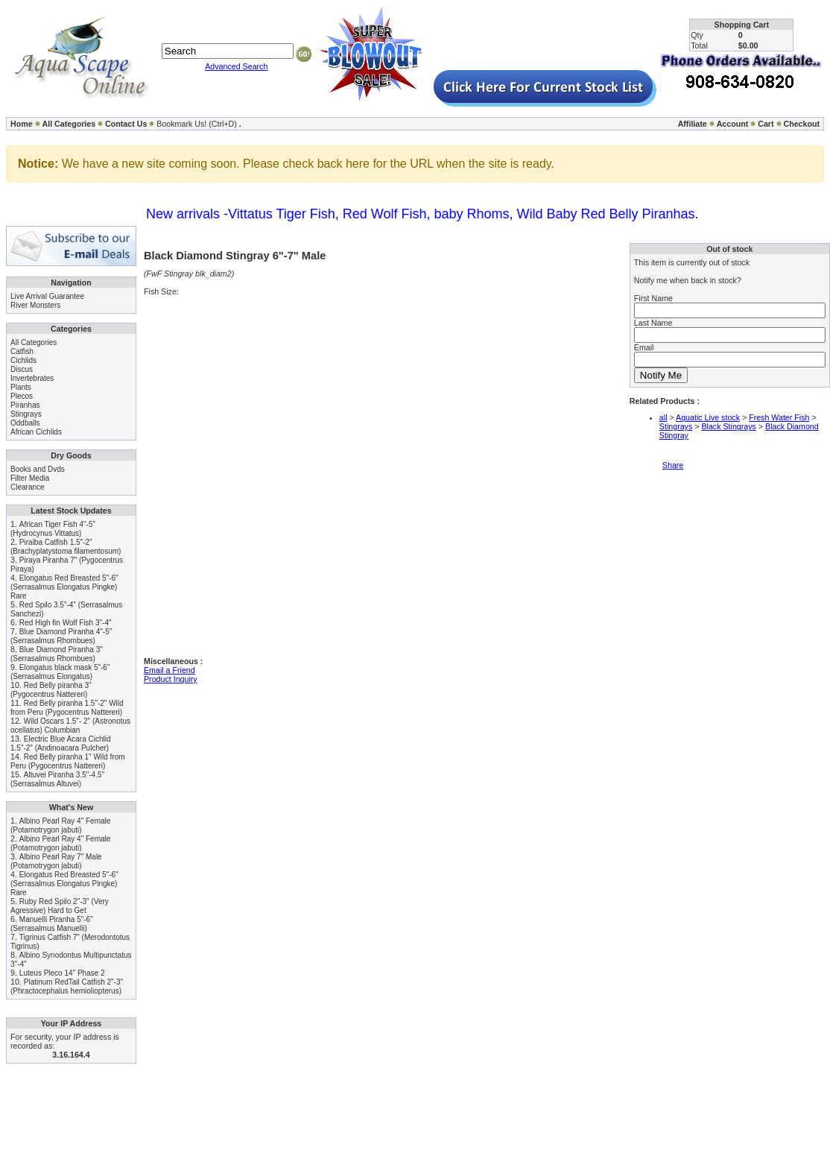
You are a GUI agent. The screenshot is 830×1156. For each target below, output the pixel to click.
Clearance (27, 487)
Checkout (801, 123)
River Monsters (35, 305)
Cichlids (23, 360)
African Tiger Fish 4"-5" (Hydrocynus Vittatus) (52, 528)
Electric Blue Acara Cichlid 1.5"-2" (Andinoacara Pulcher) (60, 743)
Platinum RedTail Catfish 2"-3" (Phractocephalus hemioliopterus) (66, 986)
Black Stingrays (728, 426)
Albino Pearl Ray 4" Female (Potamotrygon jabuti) (60, 825)
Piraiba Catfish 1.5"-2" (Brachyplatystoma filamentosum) (65, 546)
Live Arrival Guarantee (47, 296)
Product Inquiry (170, 679)
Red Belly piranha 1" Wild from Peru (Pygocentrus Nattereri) (67, 761)
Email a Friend (169, 670)
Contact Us (126, 123)
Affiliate (692, 123)
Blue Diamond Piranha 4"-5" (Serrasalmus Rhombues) (61, 636)
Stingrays (26, 414)
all (663, 417)
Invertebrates (32, 378)
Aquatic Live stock (708, 417)
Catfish (22, 351)
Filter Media (29, 478)
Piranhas (24, 405)
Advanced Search (236, 66)
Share (672, 465)
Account (733, 123)
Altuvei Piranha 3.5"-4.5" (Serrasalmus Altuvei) (57, 779)
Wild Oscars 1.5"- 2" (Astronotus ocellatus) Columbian (70, 725)
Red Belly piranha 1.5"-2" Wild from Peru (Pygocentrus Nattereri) (67, 707)
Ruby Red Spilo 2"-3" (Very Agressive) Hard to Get (59, 906)
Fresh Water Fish (779, 417)
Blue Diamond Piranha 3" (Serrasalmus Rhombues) (56, 654)
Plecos (21, 396)
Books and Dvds (37, 469)
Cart (765, 123)
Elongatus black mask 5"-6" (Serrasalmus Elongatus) (60, 671)
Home (21, 123)
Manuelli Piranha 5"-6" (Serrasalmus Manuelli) (51, 923)
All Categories (69, 123)
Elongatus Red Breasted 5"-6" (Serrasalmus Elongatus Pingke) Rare (64, 587)
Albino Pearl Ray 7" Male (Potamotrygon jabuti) (56, 861)
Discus (21, 369)
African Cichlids (36, 432)
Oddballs (24, 423)
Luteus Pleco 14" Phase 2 (62, 973)
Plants (20, 387)
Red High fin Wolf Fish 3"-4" (65, 623)
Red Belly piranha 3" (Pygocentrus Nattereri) (51, 689)
